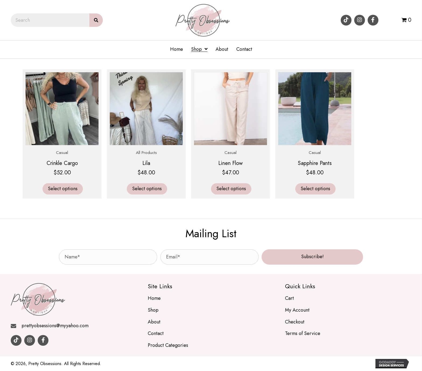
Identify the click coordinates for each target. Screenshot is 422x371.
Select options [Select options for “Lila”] (147, 188)
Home (154, 298)
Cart (289, 298)
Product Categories (168, 345)
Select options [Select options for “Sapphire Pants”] (315, 188)
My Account (297, 310)
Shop (153, 310)
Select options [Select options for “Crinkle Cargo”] (63, 188)
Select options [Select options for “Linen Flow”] (231, 188)
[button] (346, 20)
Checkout (294, 321)
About (154, 321)
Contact (156, 333)
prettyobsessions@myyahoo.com (55, 325)
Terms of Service (302, 333)
